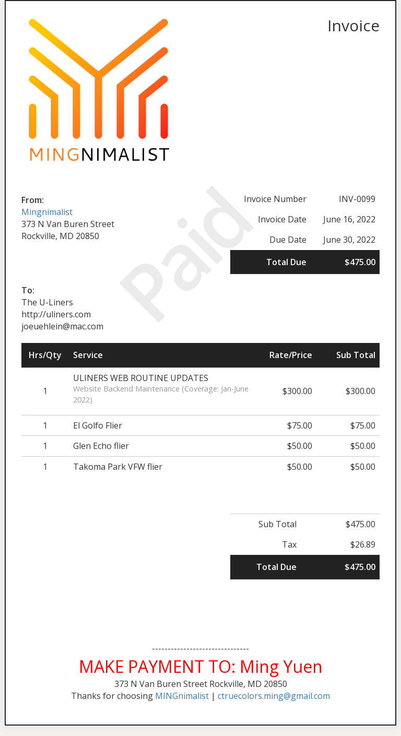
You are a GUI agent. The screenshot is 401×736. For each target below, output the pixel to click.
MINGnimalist (182, 696)
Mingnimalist (47, 212)
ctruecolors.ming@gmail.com (274, 696)
